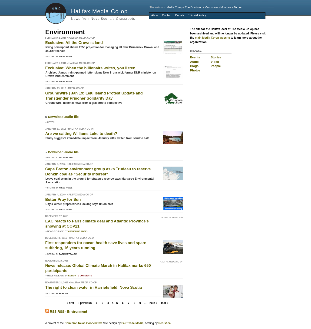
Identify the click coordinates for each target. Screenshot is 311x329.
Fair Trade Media (132, 323)
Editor (72, 276)
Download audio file (63, 117)
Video (215, 62)
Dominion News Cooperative (83, 323)
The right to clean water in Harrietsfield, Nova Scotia (93, 287)
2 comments (85, 276)
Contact (167, 15)
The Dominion (193, 7)
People (216, 66)
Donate (179, 15)
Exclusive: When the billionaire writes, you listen (90, 68)
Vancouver (211, 7)
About (154, 15)
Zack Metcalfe (68, 254)
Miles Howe (66, 56)
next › (153, 303)
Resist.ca (164, 323)
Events (195, 57)
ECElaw (63, 293)
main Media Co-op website (212, 37)
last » (164, 303)
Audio (194, 62)
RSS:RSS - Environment (66, 311)
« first (70, 303)
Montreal (226, 7)
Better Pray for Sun (63, 199)
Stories (216, 57)
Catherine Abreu (78, 231)
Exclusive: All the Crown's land (74, 42)
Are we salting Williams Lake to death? (81, 133)
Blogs (194, 66)
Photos (195, 70)
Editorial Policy (197, 15)
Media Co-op (174, 7)
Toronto (238, 7)
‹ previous (85, 303)
